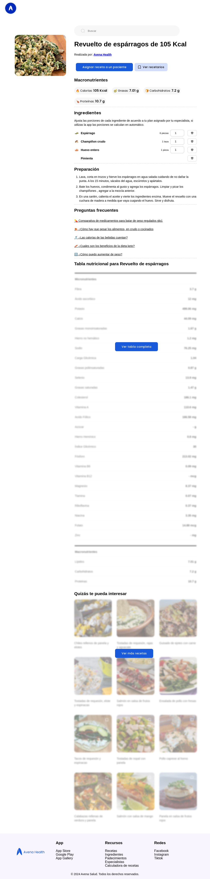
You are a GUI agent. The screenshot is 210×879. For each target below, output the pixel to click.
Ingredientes (114, 854)
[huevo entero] (177, 149)
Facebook (161, 851)
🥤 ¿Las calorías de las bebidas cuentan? (101, 237)
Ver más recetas (134, 653)
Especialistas (114, 862)
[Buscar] (130, 31)
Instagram (161, 854)
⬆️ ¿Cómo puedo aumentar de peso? (98, 254)
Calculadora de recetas (122, 865)
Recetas (111, 851)
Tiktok (158, 858)
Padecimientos (116, 858)
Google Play (65, 854)
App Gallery (64, 858)
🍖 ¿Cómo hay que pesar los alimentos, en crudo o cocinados (113, 229)
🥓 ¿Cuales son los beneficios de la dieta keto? (104, 246)
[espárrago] (177, 133)
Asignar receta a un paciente (104, 67)
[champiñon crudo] (177, 141)
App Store (63, 851)
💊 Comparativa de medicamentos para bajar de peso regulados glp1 (118, 220)
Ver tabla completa (136, 347)
